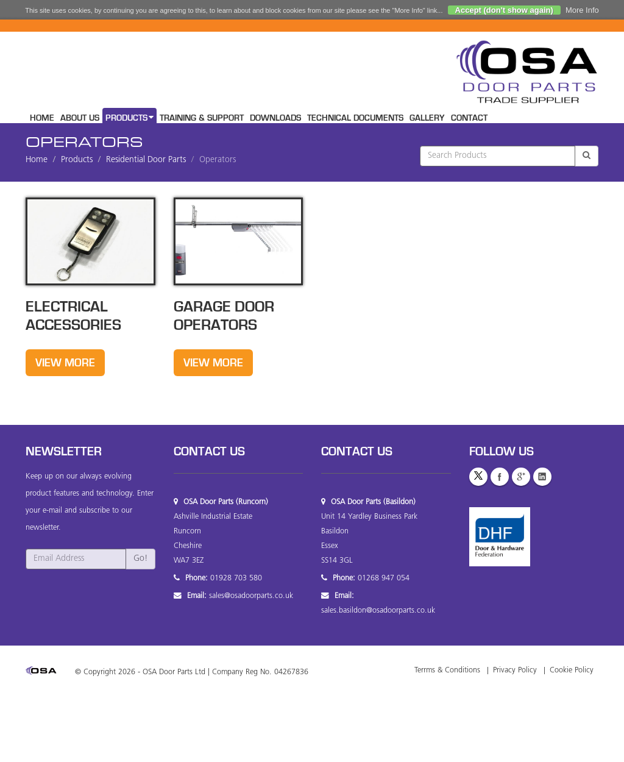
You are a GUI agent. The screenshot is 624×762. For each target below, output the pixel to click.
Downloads (275, 118)
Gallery (427, 118)
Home (42, 118)
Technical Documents (355, 118)
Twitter (478, 477)
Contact (469, 118)
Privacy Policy (515, 670)
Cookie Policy (572, 670)
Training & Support (202, 118)
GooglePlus (521, 477)
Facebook (500, 477)
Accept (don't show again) (504, 10)
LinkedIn (542, 477)
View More (65, 363)
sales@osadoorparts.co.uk (251, 596)
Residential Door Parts (146, 160)
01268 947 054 (384, 578)
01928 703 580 (236, 578)
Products (129, 118)
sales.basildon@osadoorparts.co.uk (378, 610)
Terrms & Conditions (447, 670)
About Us (79, 118)
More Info (582, 10)
